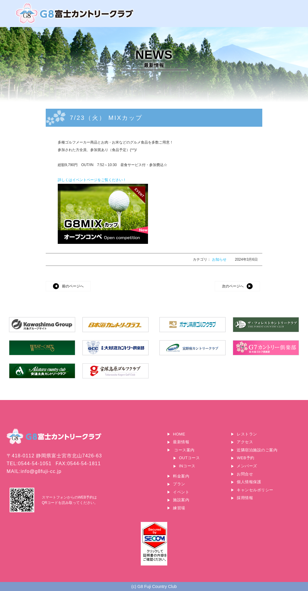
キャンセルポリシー (255, 490)
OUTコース (189, 458)
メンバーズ (247, 466)
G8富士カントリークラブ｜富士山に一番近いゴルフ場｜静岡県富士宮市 (75, 13)
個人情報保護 (249, 482)
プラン (179, 484)
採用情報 (245, 498)
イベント (181, 492)
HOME (179, 434)
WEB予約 (245, 458)
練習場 (179, 508)
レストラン (247, 434)
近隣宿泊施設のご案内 (257, 450)
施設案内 (181, 500)
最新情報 (181, 442)
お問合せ (245, 474)
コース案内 (184, 450)
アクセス (245, 442)
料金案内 (181, 476)
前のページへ (73, 286)
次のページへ (233, 286)
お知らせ (219, 259)
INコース (187, 466)
